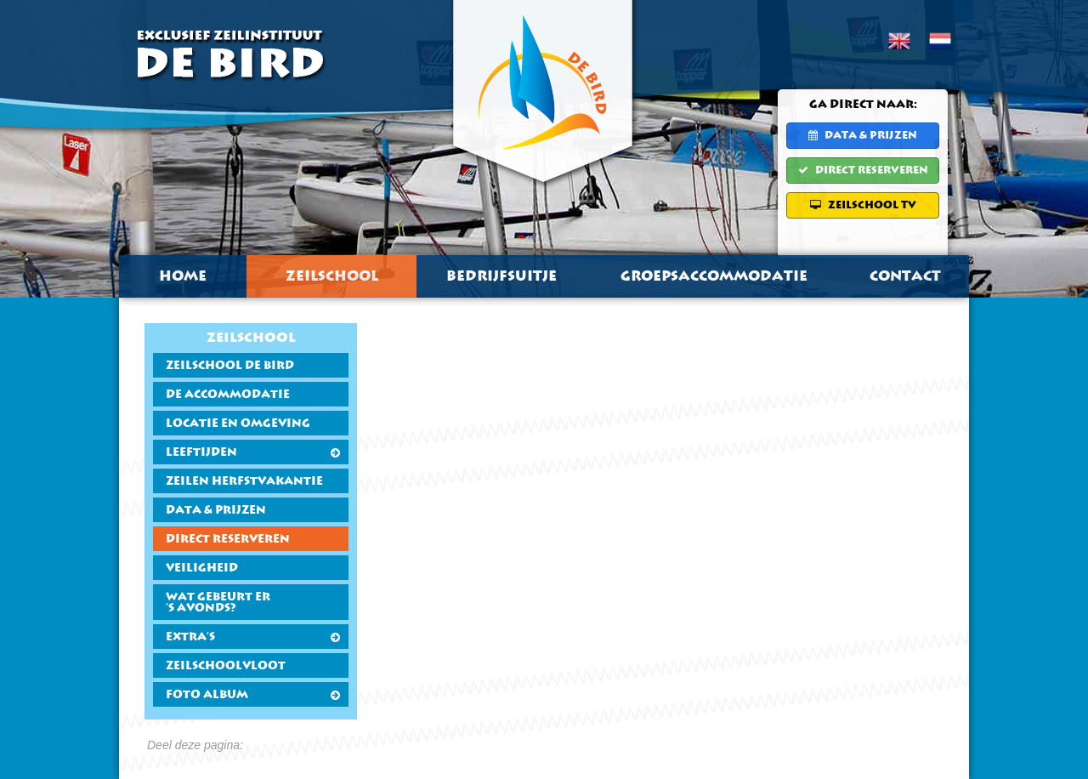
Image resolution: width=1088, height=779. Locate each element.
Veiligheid (202, 568)
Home (183, 276)
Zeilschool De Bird (230, 366)
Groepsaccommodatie (714, 276)
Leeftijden (253, 452)
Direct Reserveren (863, 170)
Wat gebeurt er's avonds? (218, 603)
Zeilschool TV (863, 205)
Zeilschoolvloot (226, 666)
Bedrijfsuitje (501, 276)
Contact (905, 276)
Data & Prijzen (862, 135)
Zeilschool (332, 276)
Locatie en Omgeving (238, 423)
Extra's (253, 637)
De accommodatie (228, 395)
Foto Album (253, 695)
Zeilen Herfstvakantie (244, 481)
